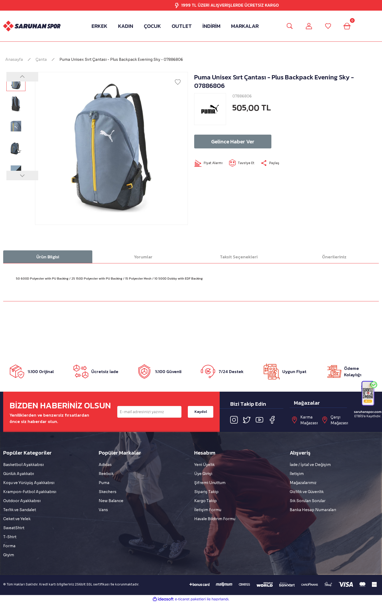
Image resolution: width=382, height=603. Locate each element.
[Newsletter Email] (149, 412)
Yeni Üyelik (204, 464)
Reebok (106, 473)
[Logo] (31, 26)
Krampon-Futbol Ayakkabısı (29, 491)
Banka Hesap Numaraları (313, 509)
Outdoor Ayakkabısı (22, 500)
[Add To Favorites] (178, 82)
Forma (9, 546)
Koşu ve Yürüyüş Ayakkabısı (28, 482)
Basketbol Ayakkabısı (23, 464)
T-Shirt (9, 536)
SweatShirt (13, 527)
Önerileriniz (334, 257)
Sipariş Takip (206, 491)
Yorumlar (143, 257)
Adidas (105, 464)
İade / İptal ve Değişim (310, 464)
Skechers (107, 491)
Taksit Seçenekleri (239, 257)
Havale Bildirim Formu (214, 518)
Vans (103, 509)
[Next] (22, 175)
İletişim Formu (207, 509)
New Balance (111, 500)
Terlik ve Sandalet (19, 509)
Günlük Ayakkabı (18, 473)
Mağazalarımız (303, 482)
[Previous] (22, 77)
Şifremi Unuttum (209, 482)
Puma (104, 482)
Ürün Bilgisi (47, 257)
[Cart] (347, 26)
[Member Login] (309, 26)
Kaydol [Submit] (200, 411)
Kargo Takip (205, 500)
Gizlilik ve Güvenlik (307, 491)
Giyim (8, 555)
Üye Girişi (203, 473)
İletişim (297, 473)
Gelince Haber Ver (232, 142)
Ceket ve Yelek (17, 518)
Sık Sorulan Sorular (307, 500)
